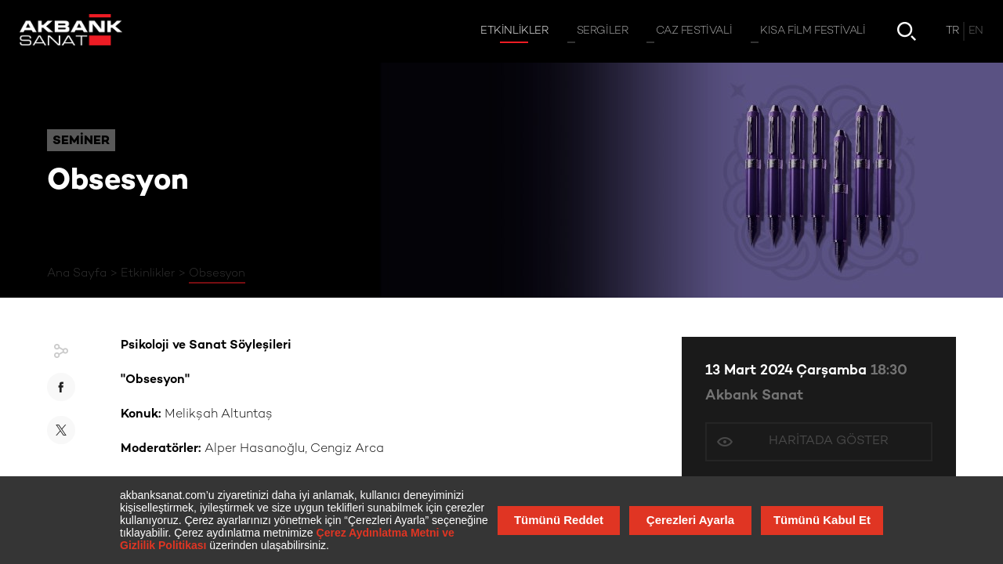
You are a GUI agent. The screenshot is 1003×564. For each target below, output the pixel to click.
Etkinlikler (148, 273)
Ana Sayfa (77, 273)
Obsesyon (217, 273)
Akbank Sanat (754, 396)
